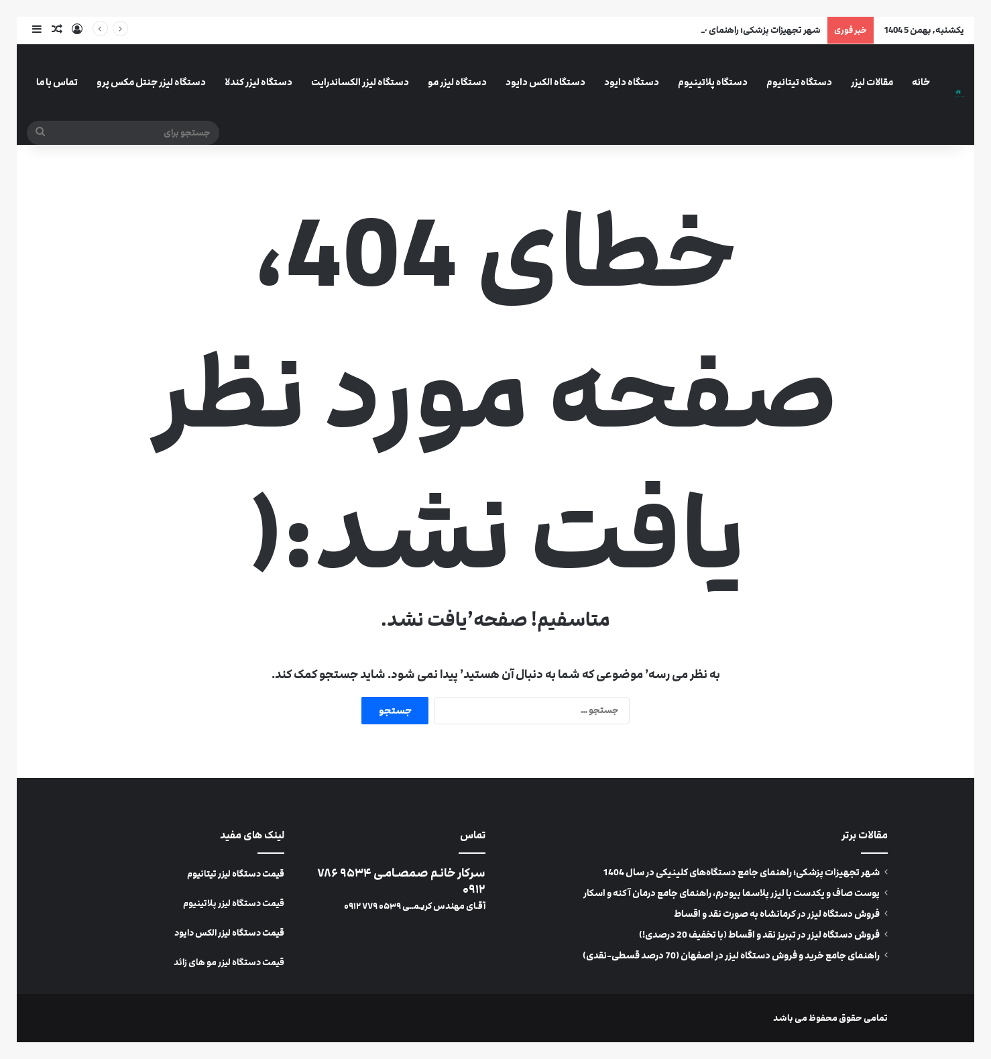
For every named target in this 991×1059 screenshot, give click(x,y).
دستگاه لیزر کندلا (258, 82)
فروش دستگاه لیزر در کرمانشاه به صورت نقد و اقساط (777, 914)
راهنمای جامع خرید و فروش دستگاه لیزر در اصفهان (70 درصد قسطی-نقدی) (731, 955)
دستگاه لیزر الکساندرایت (360, 82)
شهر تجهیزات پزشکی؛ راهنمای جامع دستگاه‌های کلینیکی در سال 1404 (741, 872)
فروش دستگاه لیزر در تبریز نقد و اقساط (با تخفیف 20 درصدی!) (759, 935)
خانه (921, 82)
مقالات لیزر (872, 82)
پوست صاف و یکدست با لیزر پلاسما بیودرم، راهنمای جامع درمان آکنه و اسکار (731, 893)
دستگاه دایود (631, 82)
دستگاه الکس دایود (545, 82)
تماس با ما (57, 82)
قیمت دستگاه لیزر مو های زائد (229, 962)
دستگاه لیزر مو (457, 82)
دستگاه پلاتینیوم (713, 82)
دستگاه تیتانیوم (799, 82)
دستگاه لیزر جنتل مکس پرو (151, 82)
